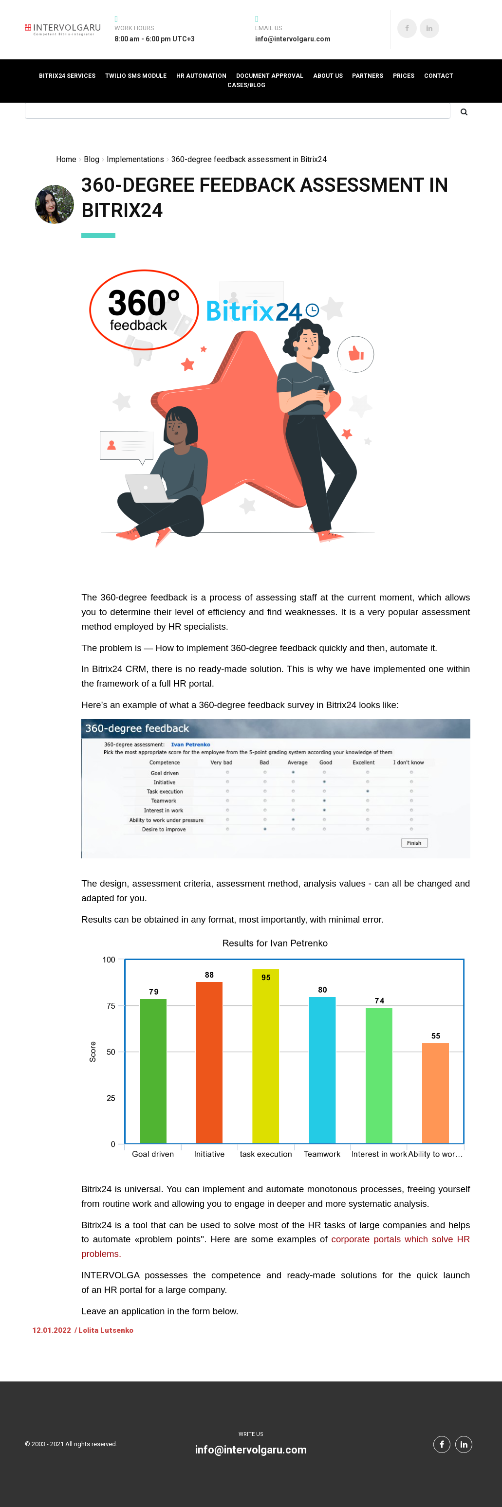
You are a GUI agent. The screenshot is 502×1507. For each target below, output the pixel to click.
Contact (438, 76)
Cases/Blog (246, 85)
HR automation (201, 76)
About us (328, 76)
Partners (367, 76)
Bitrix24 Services (67, 76)
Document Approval (269, 76)
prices (403, 76)
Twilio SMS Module (136, 76)
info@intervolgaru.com (251, 1450)
